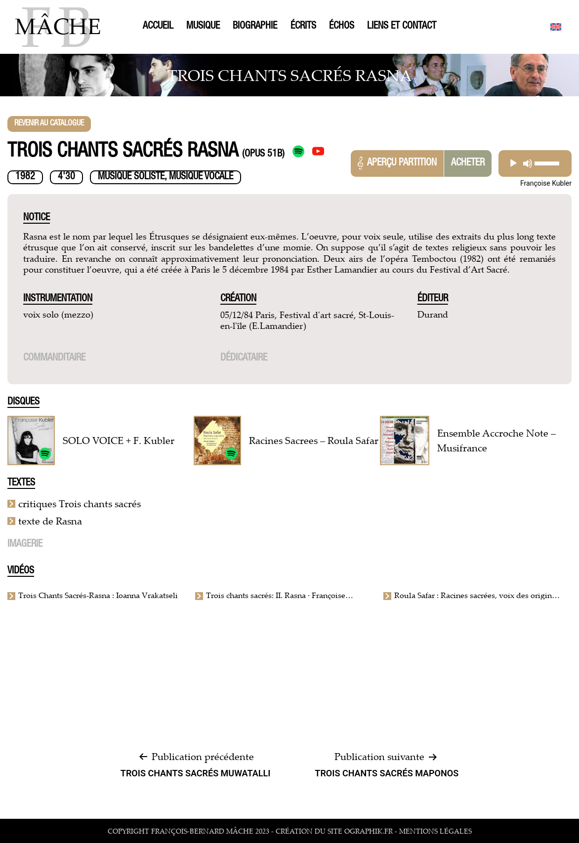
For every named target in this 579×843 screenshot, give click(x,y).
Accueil (158, 27)
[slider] (547, 163)
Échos (341, 27)
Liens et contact (401, 27)
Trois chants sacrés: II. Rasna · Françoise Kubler (275, 595)
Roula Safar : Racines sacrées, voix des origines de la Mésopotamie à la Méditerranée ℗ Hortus (476, 595)
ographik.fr (368, 831)
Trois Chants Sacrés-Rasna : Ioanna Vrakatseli (98, 595)
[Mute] (528, 163)
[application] (535, 163)
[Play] (513, 163)
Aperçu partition (397, 163)
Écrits (303, 27)
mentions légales (435, 831)
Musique (203, 27)
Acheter (468, 163)
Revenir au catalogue (49, 124)
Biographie (255, 27)
